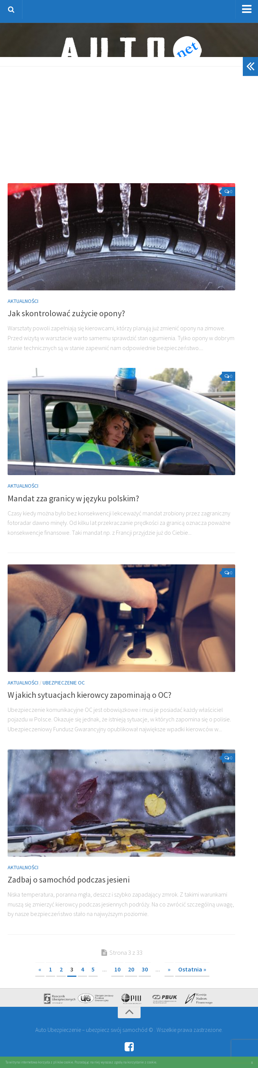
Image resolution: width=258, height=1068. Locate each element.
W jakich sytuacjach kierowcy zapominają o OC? (89, 694)
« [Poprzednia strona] (39, 969)
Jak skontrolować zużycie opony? (66, 313)
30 (145, 969)
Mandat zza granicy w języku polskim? (73, 498)
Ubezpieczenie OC (64, 682)
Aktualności (23, 301)
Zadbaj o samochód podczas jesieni (69, 879)
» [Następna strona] (169, 969)
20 (131, 969)
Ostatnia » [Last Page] (192, 969)
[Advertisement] (133, 127)
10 (117, 969)
